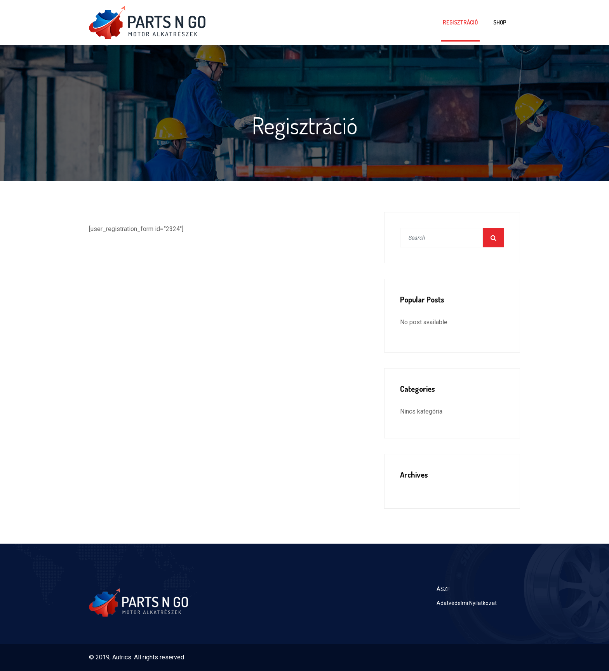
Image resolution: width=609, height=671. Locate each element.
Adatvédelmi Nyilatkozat (467, 603)
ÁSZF (443, 589)
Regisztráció (460, 22)
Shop (499, 22)
